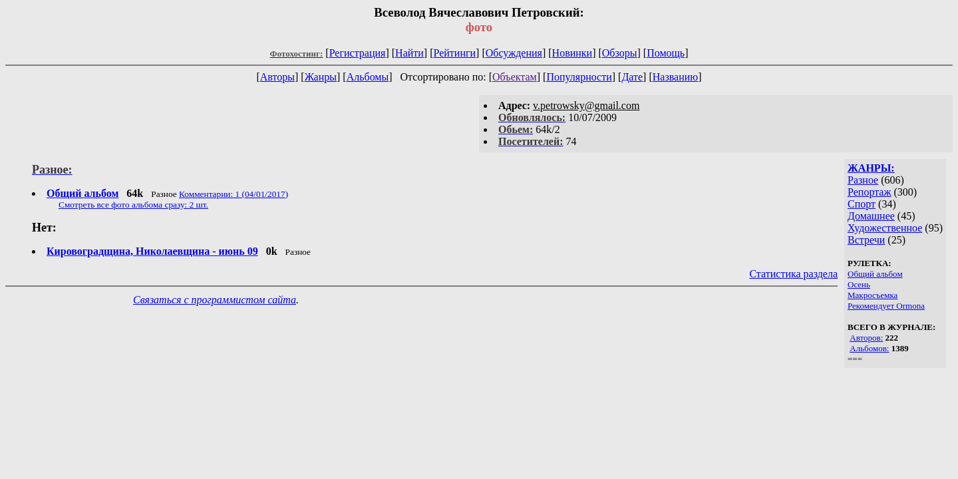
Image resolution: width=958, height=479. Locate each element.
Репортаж (869, 192)
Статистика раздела (793, 273)
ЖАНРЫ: (871, 168)
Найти (409, 53)
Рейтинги (455, 53)
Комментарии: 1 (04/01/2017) (233, 194)
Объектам (514, 76)
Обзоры (619, 53)
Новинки (572, 53)
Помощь (666, 53)
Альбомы (368, 76)
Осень (859, 284)
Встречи (866, 239)
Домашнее (871, 216)
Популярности (578, 76)
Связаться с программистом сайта (214, 299)
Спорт (862, 204)
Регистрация (357, 53)
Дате (632, 76)
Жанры (321, 76)
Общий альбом (875, 274)
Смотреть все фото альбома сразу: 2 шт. (133, 205)
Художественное (885, 228)
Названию (676, 76)
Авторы (277, 76)
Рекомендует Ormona (886, 306)
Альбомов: (869, 348)
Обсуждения (514, 53)
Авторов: (866, 338)
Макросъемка (872, 295)
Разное (863, 180)
